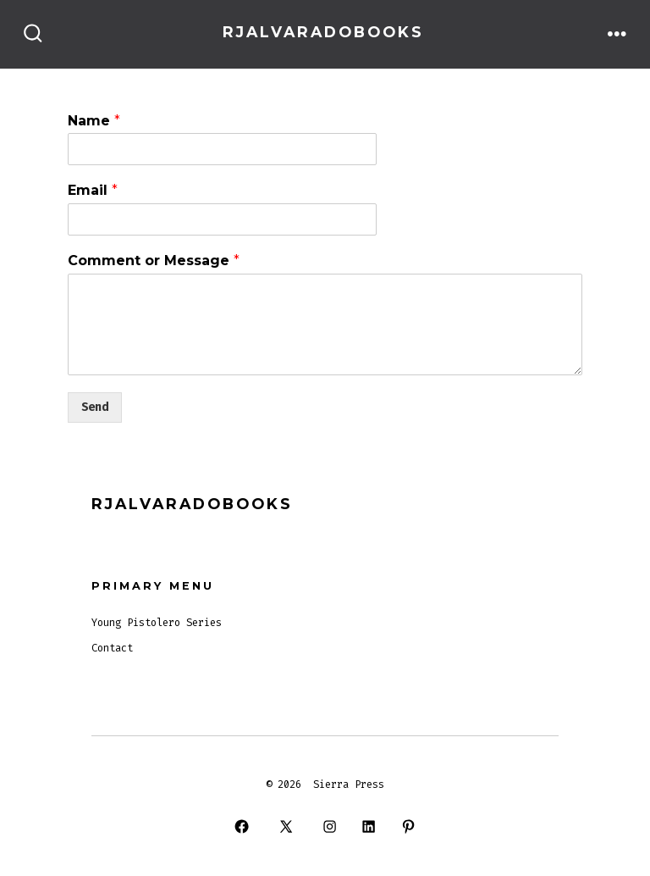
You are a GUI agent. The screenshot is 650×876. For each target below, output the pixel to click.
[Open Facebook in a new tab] (242, 826)
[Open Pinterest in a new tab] (408, 826)
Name (94, 121)
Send (94, 407)
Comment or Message (154, 260)
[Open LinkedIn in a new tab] (369, 826)
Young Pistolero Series (156, 622)
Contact (112, 648)
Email (93, 190)
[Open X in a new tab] (285, 826)
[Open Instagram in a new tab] (329, 826)
